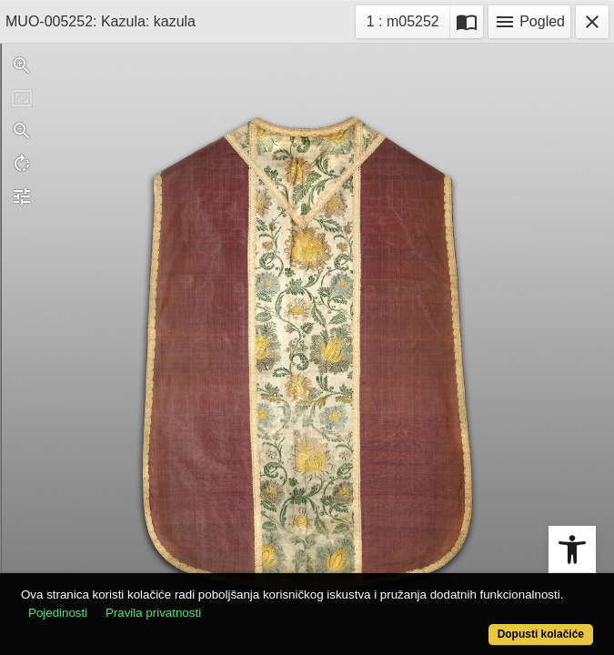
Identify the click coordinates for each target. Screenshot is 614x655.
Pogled (529, 22)
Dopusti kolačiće (541, 634)
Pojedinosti (57, 613)
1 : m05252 (408, 19)
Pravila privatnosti (153, 613)
